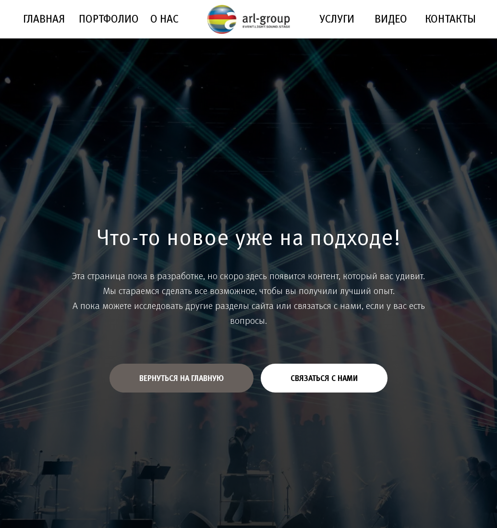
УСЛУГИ (336, 18)
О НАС (164, 18)
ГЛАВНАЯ (44, 18)
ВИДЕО (391, 18)
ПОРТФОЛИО (109, 18)
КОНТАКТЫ (450, 18)
